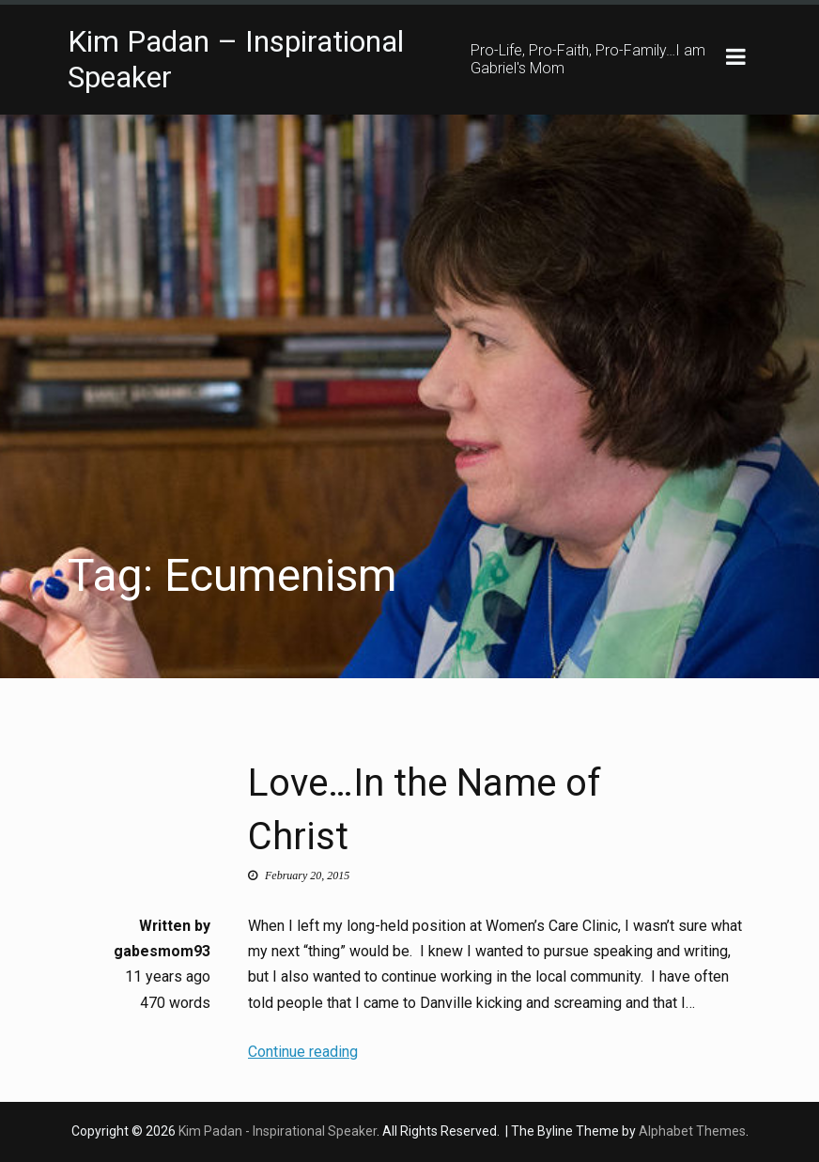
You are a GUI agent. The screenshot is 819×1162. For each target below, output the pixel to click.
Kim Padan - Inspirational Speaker (277, 1131)
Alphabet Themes (692, 1131)
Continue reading (303, 1051)
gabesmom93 (162, 952)
